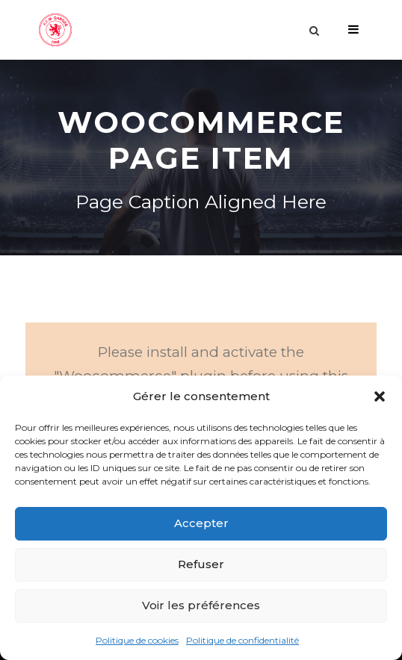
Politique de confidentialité (242, 640)
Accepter (201, 523)
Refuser (201, 564)
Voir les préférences (201, 605)
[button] (379, 396)
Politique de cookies (137, 640)
